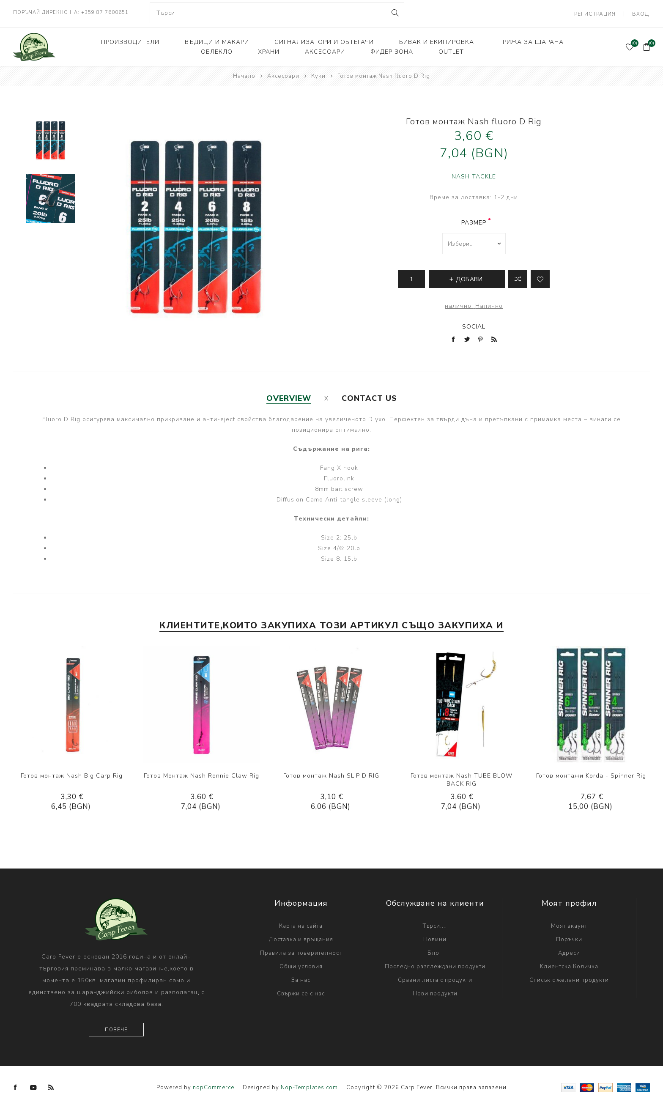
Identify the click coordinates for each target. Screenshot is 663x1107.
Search (394, 12)
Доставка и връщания (301, 937)
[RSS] (51, 1085)
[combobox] (277, 12)
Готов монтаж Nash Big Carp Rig (72, 774)
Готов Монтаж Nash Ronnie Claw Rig (201, 774)
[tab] (288, 396)
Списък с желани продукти (569, 978)
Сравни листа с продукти (435, 978)
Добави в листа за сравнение (517, 277)
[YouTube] (33, 1085)
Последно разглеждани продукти (435, 964)
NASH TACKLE (474, 174)
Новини (435, 937)
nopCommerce (213, 1085)
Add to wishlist (540, 277)
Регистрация (598, 12)
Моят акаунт (569, 924)
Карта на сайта (301, 924)
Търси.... (435, 924)
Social (473, 325)
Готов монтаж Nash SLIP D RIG (331, 774)
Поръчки (569, 937)
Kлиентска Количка (569, 964)
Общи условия (301, 964)
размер (473, 220)
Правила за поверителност (301, 951)
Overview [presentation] (288, 396)
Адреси (569, 951)
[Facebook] (15, 1085)
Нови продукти (435, 991)
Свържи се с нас (301, 991)
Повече (116, 1028)
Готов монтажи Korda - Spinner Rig (591, 774)
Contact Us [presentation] (369, 396)
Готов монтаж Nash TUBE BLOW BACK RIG (461, 778)
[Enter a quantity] (411, 277)
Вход (641, 12)
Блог (434, 951)
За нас (300, 978)
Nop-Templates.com (309, 1085)
